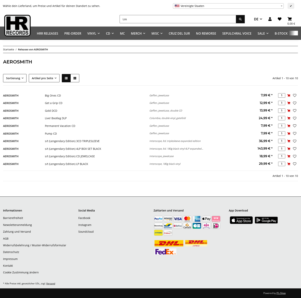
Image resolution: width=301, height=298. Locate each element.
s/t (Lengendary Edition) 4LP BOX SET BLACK (73, 149)
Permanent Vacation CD (60, 126)
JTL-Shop (281, 293)
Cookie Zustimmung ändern (21, 272)
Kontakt (8, 265)
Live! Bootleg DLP (56, 118)
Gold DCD (51, 110)
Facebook (84, 218)
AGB (5, 238)
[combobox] (228, 6)
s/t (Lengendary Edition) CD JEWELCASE (70, 156)
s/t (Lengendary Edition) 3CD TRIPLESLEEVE (72, 141)
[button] (270, 19)
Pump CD (51, 133)
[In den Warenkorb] (288, 95)
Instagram (84, 225)
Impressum (10, 259)
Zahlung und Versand (17, 231)
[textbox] (228, 5)
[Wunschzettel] (279, 19)
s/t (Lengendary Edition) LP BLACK (66, 164)
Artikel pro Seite (42, 78)
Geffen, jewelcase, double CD (165, 110)
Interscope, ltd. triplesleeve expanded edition (175, 141)
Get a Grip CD (53, 103)
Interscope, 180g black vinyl (164, 164)
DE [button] (256, 19)
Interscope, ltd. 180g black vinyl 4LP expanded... (176, 148)
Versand (50, 283)
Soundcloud (86, 231)
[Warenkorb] (291, 19)
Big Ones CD (53, 95)
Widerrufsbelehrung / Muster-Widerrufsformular (34, 245)
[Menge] (281, 95)
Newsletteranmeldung (17, 225)
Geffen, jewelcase (159, 95)
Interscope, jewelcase (161, 156)
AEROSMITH (11, 95)
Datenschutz (11, 252)
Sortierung (13, 78)
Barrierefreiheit (13, 218)
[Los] (178, 19)
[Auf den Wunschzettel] (294, 95)
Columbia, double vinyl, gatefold (167, 118)
